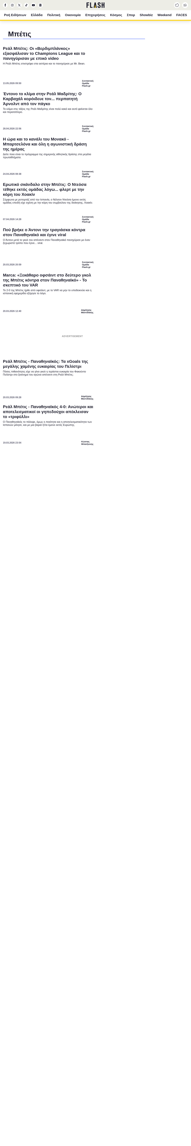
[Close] (146, 508)
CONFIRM (74, 628)
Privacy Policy (112, 638)
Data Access (95, 638)
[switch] (132, 564)
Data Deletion (79, 638)
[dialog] (95, 573)
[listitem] (95, 558)
